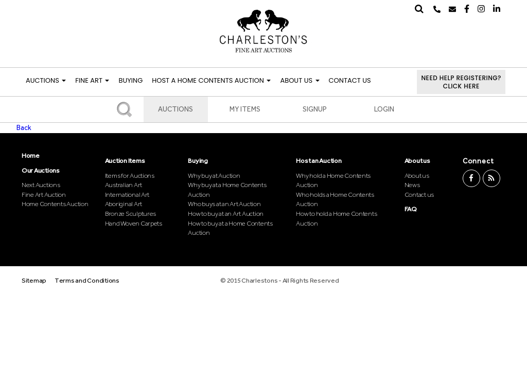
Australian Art (123, 185)
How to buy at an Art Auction (226, 213)
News (412, 185)
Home (31, 155)
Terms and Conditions (87, 280)
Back (23, 127)
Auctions (46, 80)
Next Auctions (41, 185)
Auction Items (125, 160)
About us (417, 160)
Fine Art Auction (44, 194)
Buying (130, 80)
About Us (299, 80)
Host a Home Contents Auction (211, 80)
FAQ (411, 209)
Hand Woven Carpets (133, 223)
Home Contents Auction (55, 204)
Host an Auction (318, 160)
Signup (315, 109)
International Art (127, 194)
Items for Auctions (129, 175)
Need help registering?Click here (461, 81)
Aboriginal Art (123, 204)
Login (384, 109)
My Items (245, 109)
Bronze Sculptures (130, 213)
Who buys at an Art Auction (224, 204)
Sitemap (34, 280)
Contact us (419, 194)
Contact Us (350, 80)
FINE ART (92, 80)
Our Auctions (41, 170)
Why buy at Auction (214, 175)
